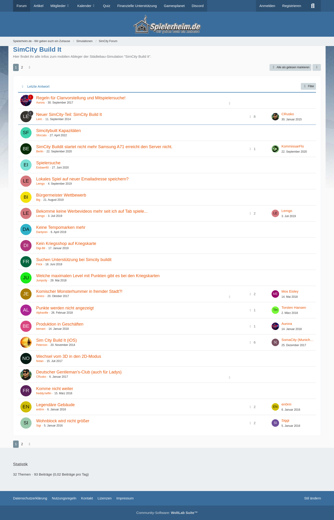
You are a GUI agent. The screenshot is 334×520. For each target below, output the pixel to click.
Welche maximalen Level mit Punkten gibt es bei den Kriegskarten (98, 275)
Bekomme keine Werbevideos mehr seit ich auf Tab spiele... (92, 211)
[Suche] (313, 6)
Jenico (40, 296)
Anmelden (267, 6)
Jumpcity (41, 280)
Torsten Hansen (293, 307)
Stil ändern (312, 498)
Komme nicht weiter (54, 388)
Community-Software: (167, 513)
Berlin (39, 151)
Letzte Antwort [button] (38, 86)
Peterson (41, 345)
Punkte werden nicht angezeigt (65, 308)
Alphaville (42, 312)
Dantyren (42, 232)
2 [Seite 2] (22, 67)
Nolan (39, 361)
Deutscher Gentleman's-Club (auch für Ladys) (79, 372)
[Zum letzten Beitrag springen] (275, 116)
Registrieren (291, 6)
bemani (40, 328)
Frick (39, 264)
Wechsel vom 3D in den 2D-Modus (68, 356)
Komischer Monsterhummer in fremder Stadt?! (79, 291)
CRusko (287, 114)
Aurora (40, 102)
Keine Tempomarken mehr (61, 227)
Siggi (285, 420)
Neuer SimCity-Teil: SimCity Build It (69, 114)
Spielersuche (48, 163)
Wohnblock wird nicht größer (63, 421)
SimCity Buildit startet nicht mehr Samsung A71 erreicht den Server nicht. (104, 146)
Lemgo (40, 183)
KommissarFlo (292, 146)
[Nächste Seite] (29, 67)
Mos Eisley (289, 291)
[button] (316, 67)
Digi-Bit (40, 248)
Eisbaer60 (42, 167)
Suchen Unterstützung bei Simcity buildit (73, 259)
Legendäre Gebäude (55, 404)
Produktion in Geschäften (59, 324)
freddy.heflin (43, 393)
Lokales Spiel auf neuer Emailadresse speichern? (82, 179)
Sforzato (41, 135)
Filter (308, 86)
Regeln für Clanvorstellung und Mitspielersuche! (81, 98)
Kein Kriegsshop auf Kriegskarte (66, 243)
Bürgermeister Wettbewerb (61, 195)
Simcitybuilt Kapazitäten (58, 130)
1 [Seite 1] (16, 67)
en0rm (40, 409)
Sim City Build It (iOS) (56, 340)
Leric (39, 119)
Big (38, 199)
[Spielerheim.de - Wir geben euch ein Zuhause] (167, 24)
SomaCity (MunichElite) (297, 340)
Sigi (38, 425)
